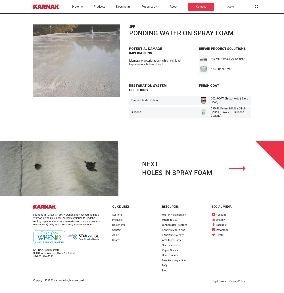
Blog (164, 270)
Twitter (220, 235)
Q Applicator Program (174, 224)
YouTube (221, 214)
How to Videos (170, 255)
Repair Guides (170, 250)
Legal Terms (219, 281)
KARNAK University (173, 235)
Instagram (222, 229)
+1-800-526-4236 (43, 256)
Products (99, 6)
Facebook (221, 224)
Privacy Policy (237, 281)
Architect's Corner (172, 240)
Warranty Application (174, 214)
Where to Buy (169, 219)
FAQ (164, 265)
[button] (150, 6)
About (173, 6)
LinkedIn (220, 219)
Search (116, 240)
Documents (123, 6)
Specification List (171, 245)
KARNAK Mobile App (173, 229)
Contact (201, 6)
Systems (77, 6)
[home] (46, 7)
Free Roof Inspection (174, 260)
